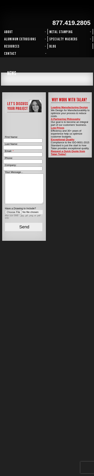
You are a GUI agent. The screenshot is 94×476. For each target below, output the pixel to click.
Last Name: (11, 144)
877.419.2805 (71, 22)
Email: (9, 151)
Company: (10, 165)
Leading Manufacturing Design (69, 107)
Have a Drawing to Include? (20, 208)
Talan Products (23, 11)
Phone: (9, 158)
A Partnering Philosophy (65, 119)
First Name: (11, 137)
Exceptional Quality (63, 139)
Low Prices (57, 127)
